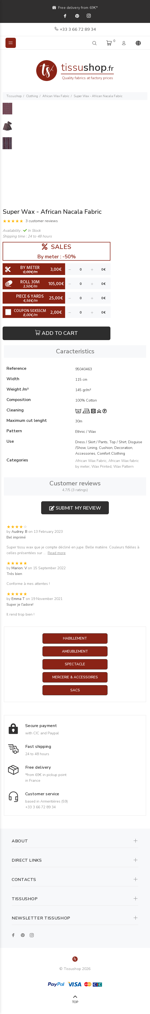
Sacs (75, 690)
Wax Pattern (123, 466)
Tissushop (14, 96)
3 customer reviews (42, 220)
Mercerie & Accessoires (75, 677)
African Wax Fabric (55, 96)
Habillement (75, 638)
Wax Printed (101, 466)
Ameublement (75, 651)
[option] (7, 111)
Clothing (32, 96)
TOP (75, 1002)
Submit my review (75, 508)
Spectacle (75, 664)
